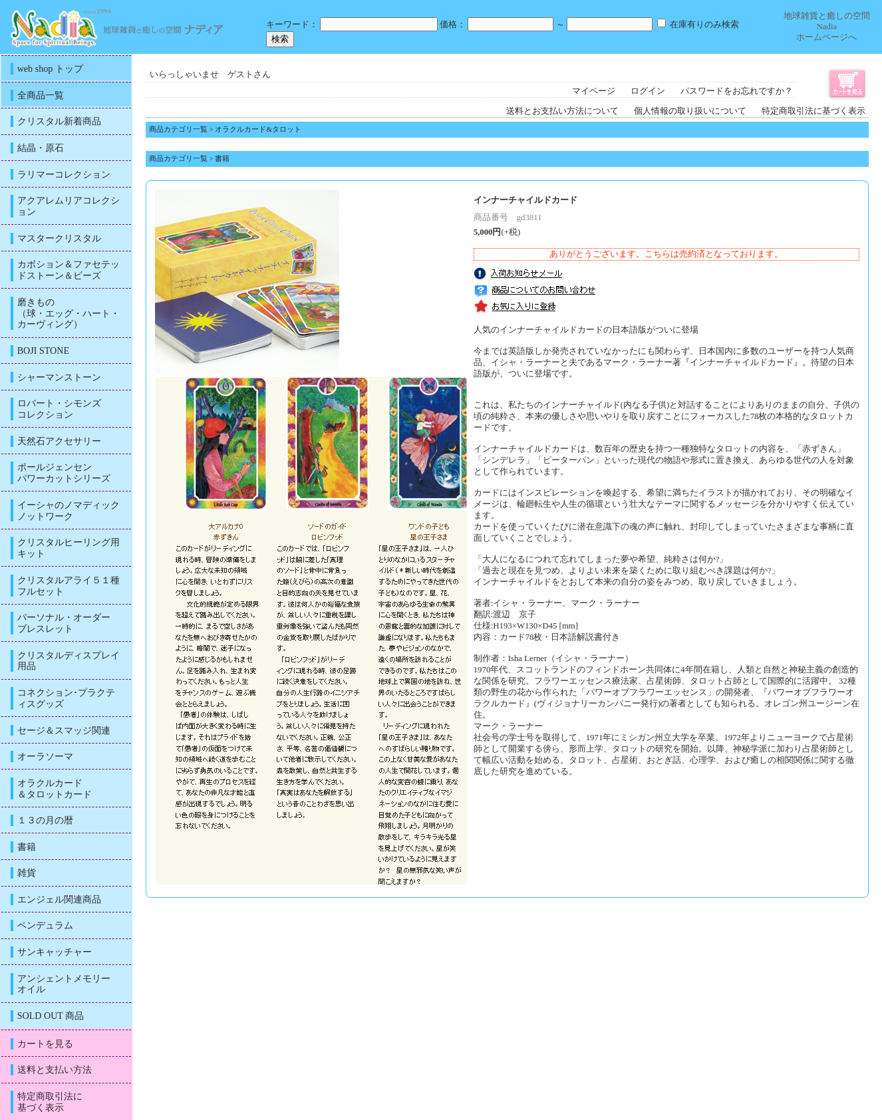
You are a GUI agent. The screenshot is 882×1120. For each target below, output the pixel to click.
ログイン (648, 91)
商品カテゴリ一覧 (178, 129)
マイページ (593, 91)
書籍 (222, 158)
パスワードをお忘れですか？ (736, 91)
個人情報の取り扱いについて (690, 111)
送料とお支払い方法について (562, 111)
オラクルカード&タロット (258, 129)
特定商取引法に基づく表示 (813, 111)
